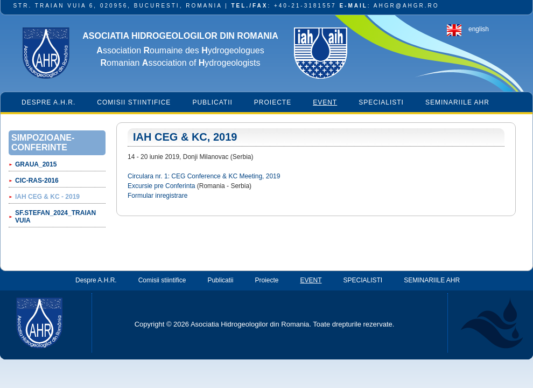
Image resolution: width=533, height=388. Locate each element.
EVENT (325, 102)
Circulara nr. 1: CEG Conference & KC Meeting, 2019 (204, 176)
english (478, 29)
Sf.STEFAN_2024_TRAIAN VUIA (55, 216)
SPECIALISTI (381, 102)
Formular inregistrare (157, 195)
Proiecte (272, 102)
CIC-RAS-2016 (37, 180)
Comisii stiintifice (134, 102)
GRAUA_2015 (36, 164)
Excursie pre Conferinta (161, 186)
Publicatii (212, 102)
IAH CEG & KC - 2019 (47, 196)
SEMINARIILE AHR (457, 102)
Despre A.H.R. (48, 102)
